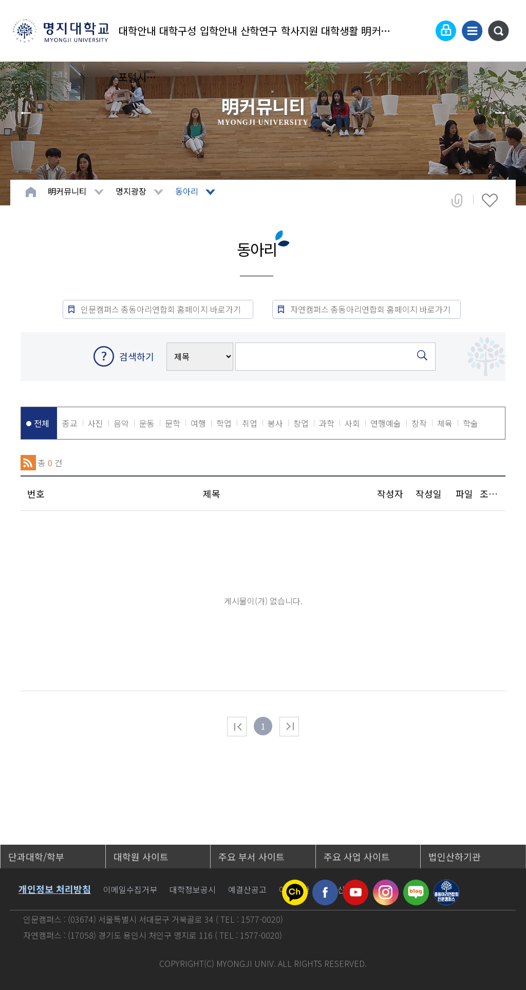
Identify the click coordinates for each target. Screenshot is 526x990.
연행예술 (385, 423)
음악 (121, 423)
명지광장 (131, 191)
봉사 (275, 423)
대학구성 (177, 30)
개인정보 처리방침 (54, 889)
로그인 (446, 31)
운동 (147, 423)
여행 (198, 423)
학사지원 (299, 30)
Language (420, 31)
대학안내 (137, 30)
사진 (95, 423)
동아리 (186, 191)
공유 (457, 200)
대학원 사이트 (141, 856)
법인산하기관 (454, 856)
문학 (172, 423)
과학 (326, 423)
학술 (470, 423)
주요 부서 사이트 (251, 856)
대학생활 (339, 30)
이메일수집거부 (130, 889)
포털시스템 (137, 76)
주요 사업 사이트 (357, 856)
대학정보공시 (193, 889)
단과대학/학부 (36, 856)
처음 (237, 726)
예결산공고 (247, 889)
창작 (419, 423)
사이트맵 (472, 31)
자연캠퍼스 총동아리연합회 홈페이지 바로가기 (370, 309)
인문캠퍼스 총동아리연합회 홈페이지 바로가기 (162, 309)
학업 (224, 423)
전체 (41, 423)
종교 (70, 423)
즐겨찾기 (490, 200)
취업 (249, 423)
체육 (445, 423)
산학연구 (258, 30)
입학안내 (218, 30)
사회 (352, 423)
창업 (301, 423)
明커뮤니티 (380, 30)
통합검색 (498, 31)
